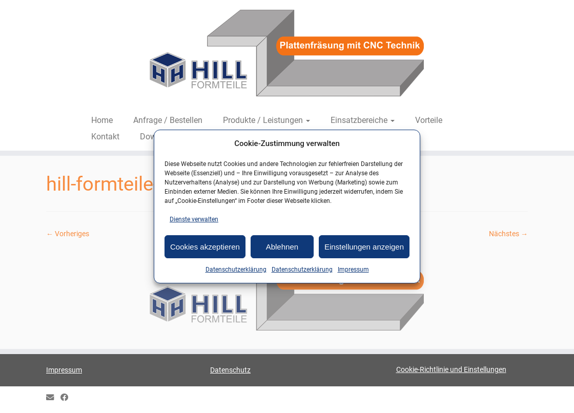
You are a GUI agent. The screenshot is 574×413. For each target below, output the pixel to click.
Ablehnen (282, 246)
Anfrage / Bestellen (167, 120)
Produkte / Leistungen (266, 120)
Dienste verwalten (194, 219)
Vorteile (428, 120)
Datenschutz (230, 370)
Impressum (353, 269)
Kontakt (105, 136)
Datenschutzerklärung (236, 269)
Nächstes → (508, 234)
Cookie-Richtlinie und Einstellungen (451, 369)
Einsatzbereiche (363, 120)
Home (102, 120)
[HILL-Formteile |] (287, 55)
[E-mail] (53, 398)
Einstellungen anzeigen (364, 246)
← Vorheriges (67, 234)
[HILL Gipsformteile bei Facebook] (67, 398)
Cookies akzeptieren (205, 246)
